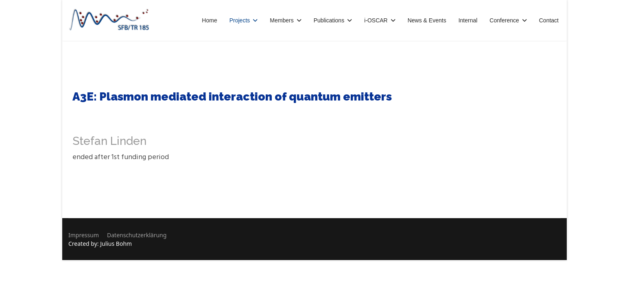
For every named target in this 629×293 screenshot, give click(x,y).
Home (209, 20)
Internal (468, 20)
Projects (239, 20)
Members (281, 20)
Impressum (83, 235)
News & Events (427, 20)
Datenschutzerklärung (136, 235)
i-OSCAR (376, 20)
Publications (329, 20)
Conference (504, 20)
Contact (549, 20)
